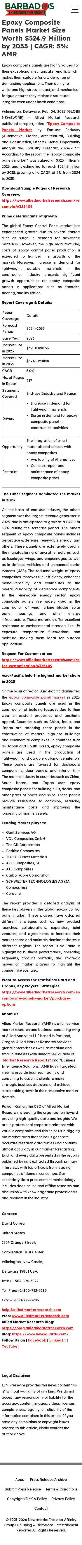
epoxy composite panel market (37, 697)
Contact (41, 1508)
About (20, 1479)
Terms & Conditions (61, 1489)
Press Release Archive (48, 1479)
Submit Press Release (23, 1489)
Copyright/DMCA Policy (27, 1499)
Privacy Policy (63, 1499)
